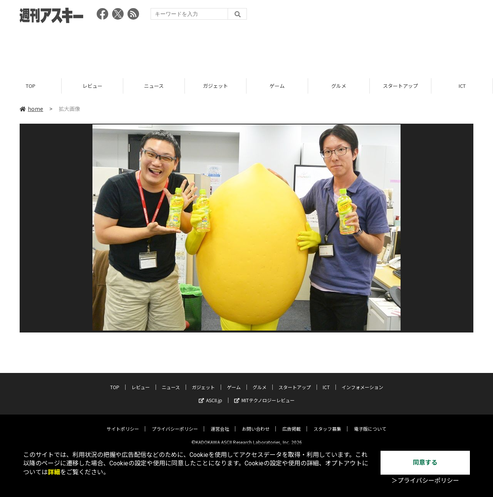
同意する (425, 462)
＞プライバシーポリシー (425, 480)
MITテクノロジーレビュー (264, 394)
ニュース (154, 85)
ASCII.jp (210, 394)
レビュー (92, 85)
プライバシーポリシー (175, 423)
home (31, 108)
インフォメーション (362, 381)
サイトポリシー (123, 423)
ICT (462, 85)
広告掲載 (291, 423)
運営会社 (220, 423)
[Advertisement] (246, 48)
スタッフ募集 (327, 423)
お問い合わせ (256, 423)
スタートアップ (400, 85)
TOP (30, 85)
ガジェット (215, 85)
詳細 (54, 472)
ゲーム (277, 85)
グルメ (338, 85)
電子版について (370, 423)
